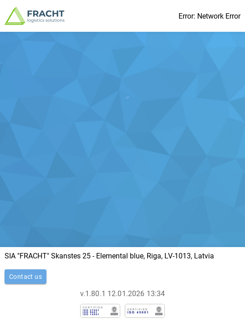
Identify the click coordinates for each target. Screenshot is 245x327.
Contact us (25, 276)
